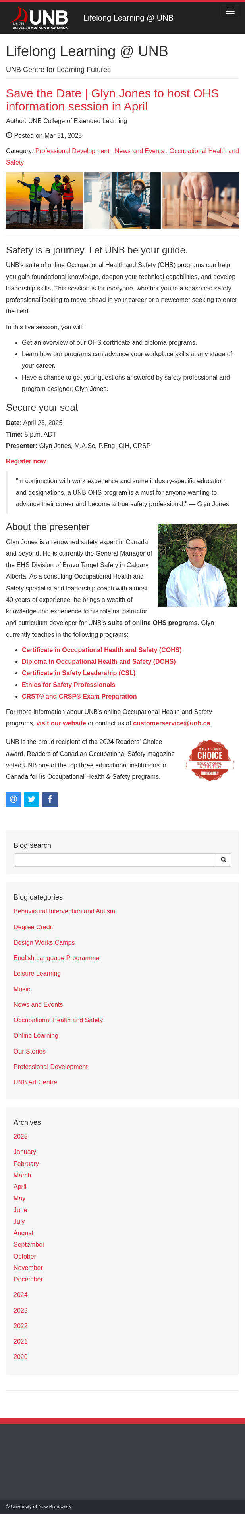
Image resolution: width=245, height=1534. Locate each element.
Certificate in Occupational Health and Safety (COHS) (102, 650)
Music (22, 989)
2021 (21, 1341)
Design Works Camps (44, 942)
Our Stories (30, 1051)
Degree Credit (33, 927)
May (19, 1198)
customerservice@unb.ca (171, 723)
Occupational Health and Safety (58, 1020)
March (22, 1175)
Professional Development (72, 151)
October (25, 1256)
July (19, 1221)
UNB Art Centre (35, 1082)
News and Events (139, 151)
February (26, 1163)
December (28, 1279)
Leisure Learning (37, 973)
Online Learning (36, 1035)
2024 (21, 1294)
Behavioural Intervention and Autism (64, 911)
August (23, 1233)
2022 (21, 1326)
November (28, 1267)
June (20, 1210)
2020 (21, 1357)
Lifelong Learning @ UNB (128, 17)
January (25, 1152)
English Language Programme (56, 958)
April (20, 1186)
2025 (21, 1136)
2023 (21, 1310)
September (29, 1244)
